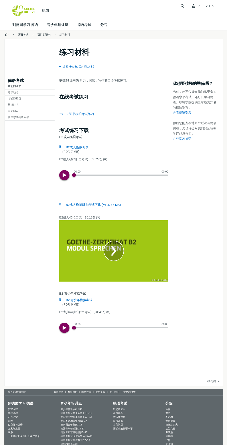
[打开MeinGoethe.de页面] (195, 6)
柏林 (168, 409)
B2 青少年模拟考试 (79, 300)
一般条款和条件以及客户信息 (24, 436)
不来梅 (169, 416)
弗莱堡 (169, 432)
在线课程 (13, 413)
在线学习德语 (182, 139)
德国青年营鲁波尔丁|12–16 (75, 440)
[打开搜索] (182, 6)
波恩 (168, 413)
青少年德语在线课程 (72, 409)
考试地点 (13, 92)
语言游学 (13, 416)
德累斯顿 (170, 420)
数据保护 (72, 392)
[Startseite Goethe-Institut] (23, 10)
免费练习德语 (15, 424)
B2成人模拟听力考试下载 (93, 205)
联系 (10, 432)
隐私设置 (86, 392)
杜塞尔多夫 (172, 424)
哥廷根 (169, 436)
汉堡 (168, 440)
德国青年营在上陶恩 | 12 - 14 (76, 416)
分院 (103, 25)
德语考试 (84, 25)
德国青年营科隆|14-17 (73, 428)
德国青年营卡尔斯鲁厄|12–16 (76, 436)
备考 (10, 420)
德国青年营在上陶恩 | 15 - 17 (76, 413)
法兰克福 (170, 428)
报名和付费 (129, 392)
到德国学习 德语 (25, 25)
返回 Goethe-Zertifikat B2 (78, 66)
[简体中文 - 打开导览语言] (210, 6)
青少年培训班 (57, 25)
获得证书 (13, 104)
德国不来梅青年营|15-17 (74, 420)
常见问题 (13, 111)
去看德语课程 (182, 112)
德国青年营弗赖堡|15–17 (74, 432)
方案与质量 (14, 428)
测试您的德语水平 (18, 117)
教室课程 (13, 409)
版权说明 (58, 392)
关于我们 (114, 392)
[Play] (64, 175)
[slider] (121, 175)
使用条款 (100, 392)
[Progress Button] (74, 175)
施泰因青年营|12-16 (71, 424)
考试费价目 (14, 98)
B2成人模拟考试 (77, 147)
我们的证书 (14, 86)
